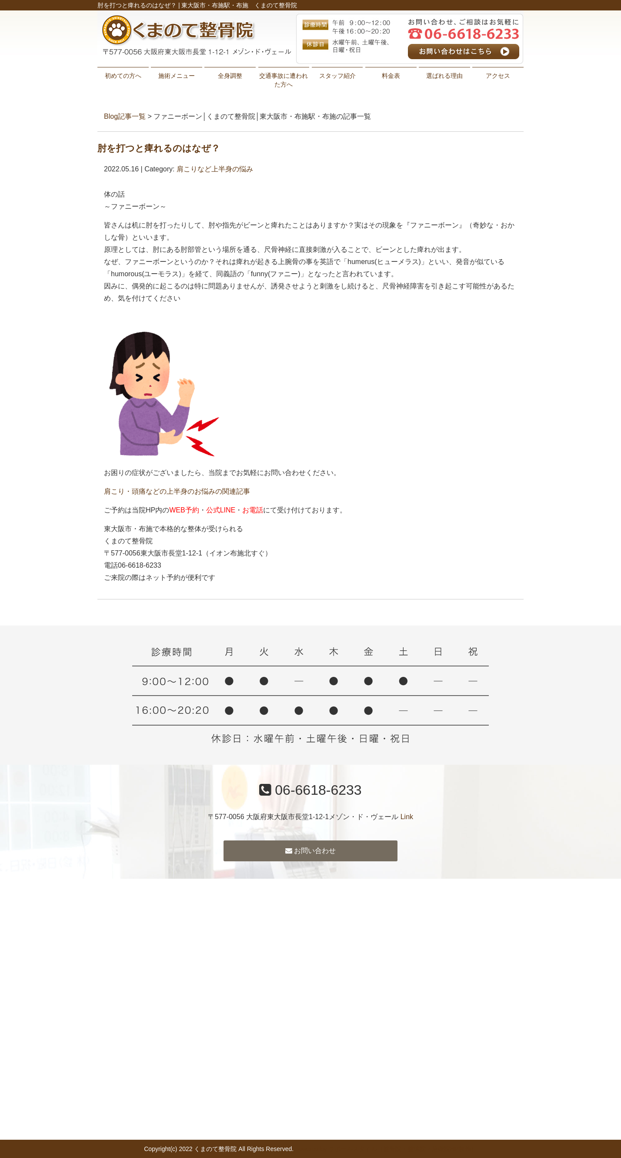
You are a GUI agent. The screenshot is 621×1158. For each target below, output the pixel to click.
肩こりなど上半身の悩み (215, 169)
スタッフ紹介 (337, 75)
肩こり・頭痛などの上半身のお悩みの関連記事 (177, 491)
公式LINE (221, 510)
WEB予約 (184, 510)
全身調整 (230, 75)
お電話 (252, 510)
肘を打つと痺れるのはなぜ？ (158, 148)
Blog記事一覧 (125, 116)
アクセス (498, 75)
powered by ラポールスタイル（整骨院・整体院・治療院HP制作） (386, 1148)
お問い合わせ (310, 850)
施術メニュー (176, 75)
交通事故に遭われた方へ (283, 80)
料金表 (391, 75)
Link (407, 816)
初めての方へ (123, 75)
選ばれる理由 (444, 75)
